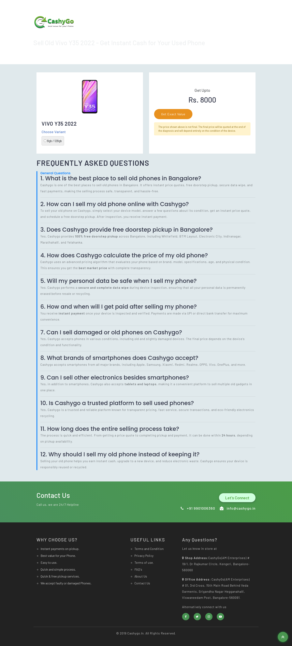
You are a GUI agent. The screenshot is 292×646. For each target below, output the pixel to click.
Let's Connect (237, 497)
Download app (167, 33)
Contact (247, 33)
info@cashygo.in (177, 6)
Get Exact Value (173, 114)
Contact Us (142, 583)
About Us (227, 33)
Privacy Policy (144, 555)
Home (189, 33)
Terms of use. (144, 562)
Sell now (208, 33)
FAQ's (138, 569)
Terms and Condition (149, 549)
